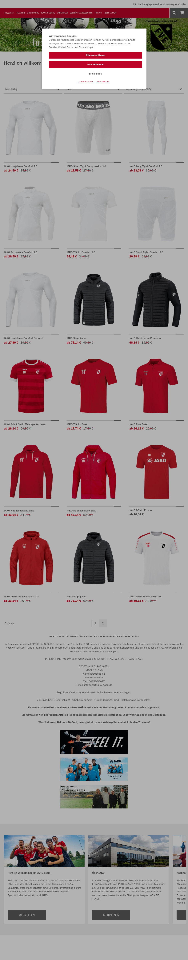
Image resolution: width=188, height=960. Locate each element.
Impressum (103, 82)
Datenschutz (86, 82)
